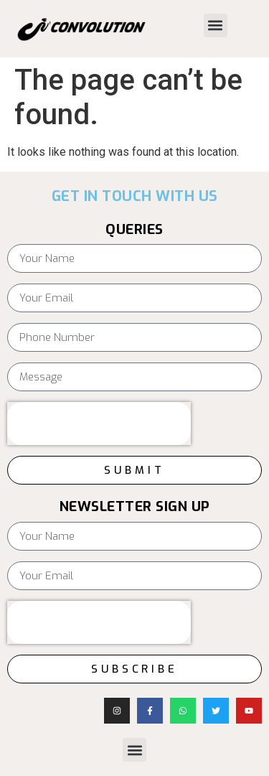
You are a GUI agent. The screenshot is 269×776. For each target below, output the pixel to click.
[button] (215, 25)
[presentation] (99, 423)
